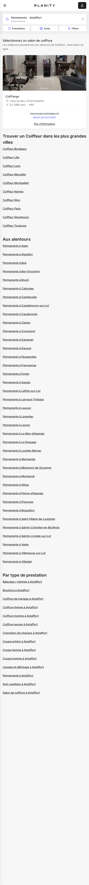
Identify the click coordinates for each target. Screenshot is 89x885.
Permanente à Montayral (19, 476)
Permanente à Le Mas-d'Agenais (23, 433)
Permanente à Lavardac (18, 416)
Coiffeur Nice (11, 200)
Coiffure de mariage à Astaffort (23, 598)
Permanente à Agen (15, 245)
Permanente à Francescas (19, 365)
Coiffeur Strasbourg (16, 217)
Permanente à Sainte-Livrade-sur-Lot (27, 536)
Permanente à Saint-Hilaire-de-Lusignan (29, 519)
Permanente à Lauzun (17, 408)
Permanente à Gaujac (16, 382)
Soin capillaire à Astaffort (19, 684)
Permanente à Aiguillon (18, 254)
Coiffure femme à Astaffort (20, 607)
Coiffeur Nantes (13, 191)
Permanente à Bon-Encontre (21, 271)
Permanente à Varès (16, 544)
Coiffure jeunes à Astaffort (20, 624)
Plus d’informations (44, 123)
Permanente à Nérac (16, 484)
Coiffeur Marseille (14, 174)
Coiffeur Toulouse (14, 225)
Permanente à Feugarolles (19, 356)
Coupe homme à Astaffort (20, 658)
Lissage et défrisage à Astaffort (23, 667)
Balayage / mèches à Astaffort (22, 581)
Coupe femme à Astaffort (19, 650)
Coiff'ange (12, 96)
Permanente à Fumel (16, 374)
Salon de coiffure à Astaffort (21, 692)
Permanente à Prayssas (18, 502)
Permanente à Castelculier (20, 297)
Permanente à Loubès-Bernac (22, 450)
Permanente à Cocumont (19, 331)
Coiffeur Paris (12, 208)
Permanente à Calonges (18, 288)
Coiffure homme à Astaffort (21, 616)
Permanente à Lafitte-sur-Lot (21, 391)
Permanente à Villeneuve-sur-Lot (24, 553)
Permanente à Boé (14, 263)
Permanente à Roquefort (19, 510)
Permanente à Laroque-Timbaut (23, 399)
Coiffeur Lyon (11, 166)
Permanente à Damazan (18, 339)
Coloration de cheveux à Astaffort (25, 633)
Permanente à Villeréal (17, 561)
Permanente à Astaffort (18, 675)
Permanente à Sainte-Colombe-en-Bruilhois (31, 527)
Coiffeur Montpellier (16, 183)
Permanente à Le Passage (19, 442)
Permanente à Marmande (19, 459)
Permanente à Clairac (16, 322)
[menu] (5, 5)
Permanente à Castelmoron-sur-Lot (26, 305)
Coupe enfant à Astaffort (19, 641)
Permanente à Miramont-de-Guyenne (27, 467)
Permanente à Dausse (17, 348)
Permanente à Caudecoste (20, 314)
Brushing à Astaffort (16, 590)
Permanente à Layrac (16, 425)
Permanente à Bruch (16, 280)
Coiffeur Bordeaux (15, 149)
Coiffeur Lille (11, 157)
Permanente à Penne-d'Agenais (23, 493)
